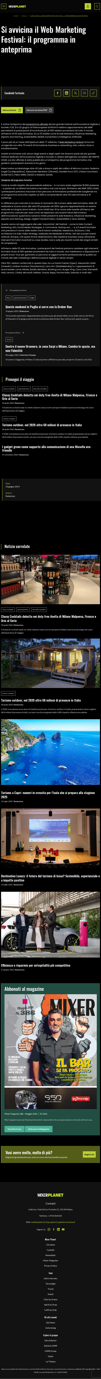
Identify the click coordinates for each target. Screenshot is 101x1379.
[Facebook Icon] (53, 1229)
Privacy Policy (50, 1265)
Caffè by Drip (50, 1310)
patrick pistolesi (24, 389)
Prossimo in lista (15, 332)
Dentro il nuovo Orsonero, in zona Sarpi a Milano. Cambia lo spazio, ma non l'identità (50, 348)
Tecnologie (50, 1283)
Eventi (50, 1294)
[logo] (17, 6)
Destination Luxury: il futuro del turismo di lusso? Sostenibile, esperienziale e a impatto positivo (50, 877)
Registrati (89, 1154)
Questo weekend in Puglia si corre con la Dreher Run (39, 306)
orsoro (9, 339)
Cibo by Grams (50, 1299)
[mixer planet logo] (50, 1194)
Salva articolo (12, 110)
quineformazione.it (66, 1222)
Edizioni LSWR (50, 1345)
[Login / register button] (88, 6)
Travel (24, 16)
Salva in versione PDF (39, 110)
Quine (50, 1356)
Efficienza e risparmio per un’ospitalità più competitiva (35, 965)
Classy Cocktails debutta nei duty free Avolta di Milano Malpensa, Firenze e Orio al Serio (49, 396)
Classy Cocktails (9, 389)
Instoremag (50, 1328)
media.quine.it (37, 1222)
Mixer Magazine (50, 1260)
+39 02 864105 (55, 1215)
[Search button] (97, 6)
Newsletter (50, 1255)
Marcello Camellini (40, 389)
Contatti (50, 1250)
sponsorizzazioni (20, 298)
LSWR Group (50, 1351)
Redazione (24, 311)
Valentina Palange (28, 355)
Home (15, 16)
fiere (8, 298)
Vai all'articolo (14, 1129)
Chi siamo (50, 1244)
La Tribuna (50, 1361)
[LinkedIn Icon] (58, 1229)
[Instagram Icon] (49, 1229)
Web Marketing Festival (71, 142)
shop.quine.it (51, 1222)
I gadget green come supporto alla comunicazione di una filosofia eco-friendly (46, 448)
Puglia (32, 298)
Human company (9, 419)
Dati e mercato (50, 1278)
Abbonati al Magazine (38, 1129)
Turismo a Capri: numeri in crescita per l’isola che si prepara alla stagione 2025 (48, 794)
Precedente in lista (16, 290)
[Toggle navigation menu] (3, 6)
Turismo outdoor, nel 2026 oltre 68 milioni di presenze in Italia (42, 424)
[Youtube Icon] (63, 1229)
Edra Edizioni (50, 1340)
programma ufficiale (37, 124)
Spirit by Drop (50, 1304)
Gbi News (50, 1322)
